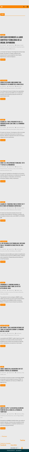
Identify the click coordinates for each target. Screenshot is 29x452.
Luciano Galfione (19, 168)
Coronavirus (10, 168)
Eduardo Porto (11, 45)
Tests (7, 48)
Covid (14, 168)
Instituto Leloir (3, 209)
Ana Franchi (18, 333)
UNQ (4, 294)
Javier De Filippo (16, 415)
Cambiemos (2, 415)
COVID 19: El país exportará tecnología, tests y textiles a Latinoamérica (12, 164)
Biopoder (2, 34)
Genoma (11, 292)
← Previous (3, 436)
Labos (2, 366)
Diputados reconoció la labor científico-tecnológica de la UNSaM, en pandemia (11, 40)
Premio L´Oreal (16, 47)
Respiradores (10, 335)
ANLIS (23, 413)
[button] (18, 450)
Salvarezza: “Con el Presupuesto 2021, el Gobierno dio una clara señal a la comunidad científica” (12, 124)
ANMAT (17, 290)
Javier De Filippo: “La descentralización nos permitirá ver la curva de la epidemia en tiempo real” (12, 410)
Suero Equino (13, 129)
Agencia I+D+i (19, 86)
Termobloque (12, 251)
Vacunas (21, 129)
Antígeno (18, 45)
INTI (6, 251)
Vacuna (13, 48)
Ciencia (17, 127)
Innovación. (12, 88)
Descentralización (9, 415)
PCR (8, 251)
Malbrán (21, 415)
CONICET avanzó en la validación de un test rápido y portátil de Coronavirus (11, 370)
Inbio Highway (7, 88)
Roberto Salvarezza (6, 129)
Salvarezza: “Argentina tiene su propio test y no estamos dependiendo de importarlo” (12, 205)
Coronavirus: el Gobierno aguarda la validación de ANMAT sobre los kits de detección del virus (10, 286)
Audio (2, 325)
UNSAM (9, 48)
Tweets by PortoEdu (5, 443)
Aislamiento (18, 413)
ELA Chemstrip (19, 249)
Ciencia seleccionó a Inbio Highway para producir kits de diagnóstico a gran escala (12, 83)
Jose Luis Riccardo (8, 47)
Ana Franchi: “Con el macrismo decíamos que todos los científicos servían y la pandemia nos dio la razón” (12, 329)
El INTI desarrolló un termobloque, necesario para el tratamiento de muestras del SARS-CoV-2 (12, 245)
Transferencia (4, 80)
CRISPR (5, 335)
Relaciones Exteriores (4, 170)
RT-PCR (15, 335)
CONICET (2, 88)
